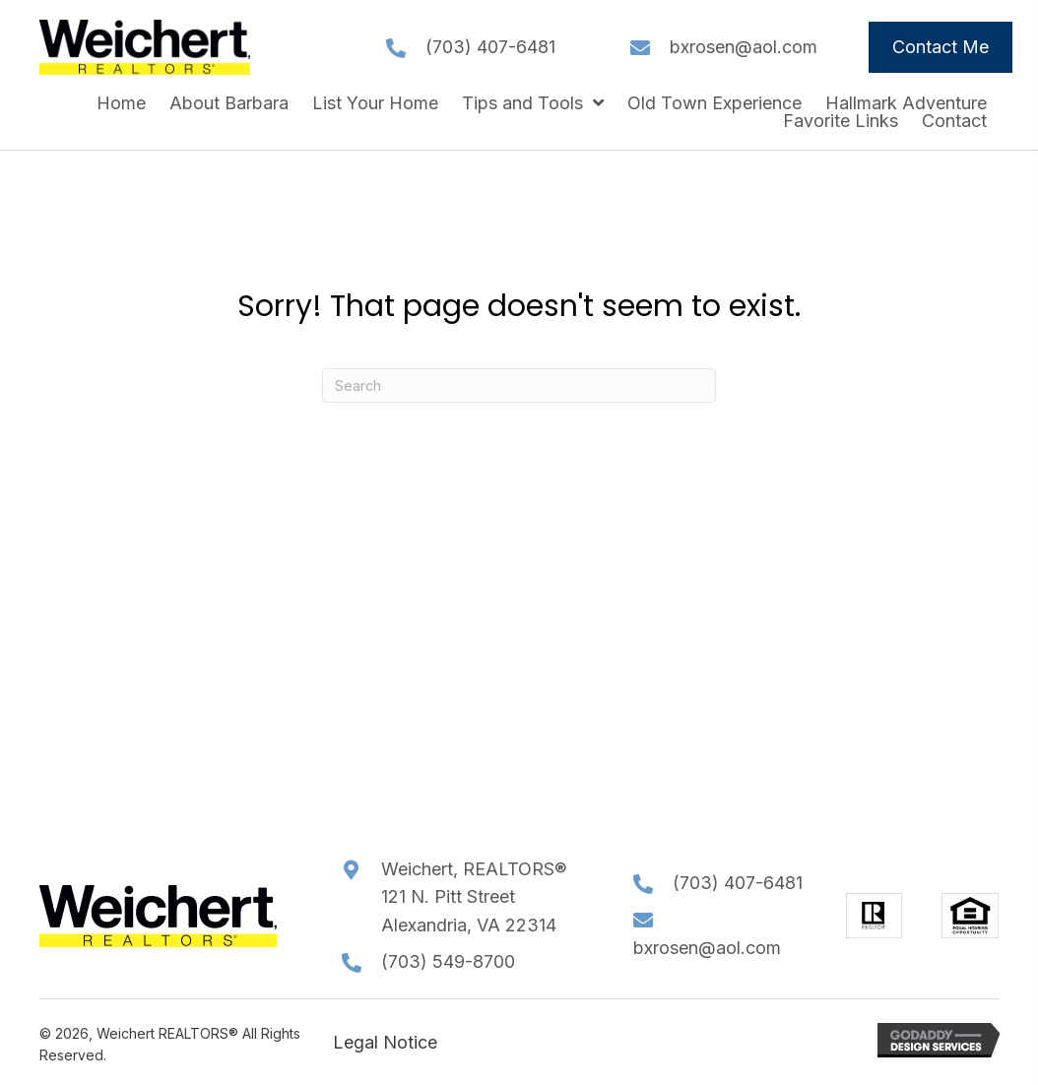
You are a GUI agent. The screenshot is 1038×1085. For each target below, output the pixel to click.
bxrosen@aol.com (743, 46)
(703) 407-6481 (490, 46)
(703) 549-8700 (448, 961)
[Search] (519, 385)
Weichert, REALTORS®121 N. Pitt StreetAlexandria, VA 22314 (473, 897)
